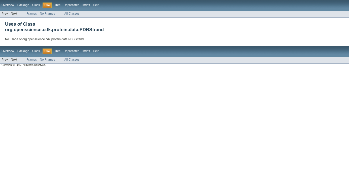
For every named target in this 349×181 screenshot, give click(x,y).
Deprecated (72, 5)
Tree (57, 5)
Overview (8, 5)
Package (23, 5)
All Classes (71, 13)
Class (36, 5)
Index (86, 5)
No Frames (47, 13)
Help (96, 5)
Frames (31, 13)
